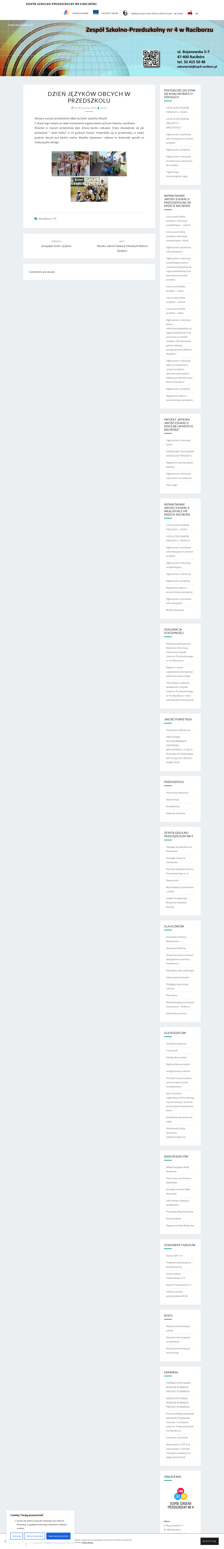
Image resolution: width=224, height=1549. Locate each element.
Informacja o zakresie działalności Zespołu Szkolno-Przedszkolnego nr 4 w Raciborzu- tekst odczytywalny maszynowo (180, 691)
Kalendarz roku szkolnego (180, 970)
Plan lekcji (171, 995)
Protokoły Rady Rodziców (179, 1211)
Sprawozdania (173, 1218)
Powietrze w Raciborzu (178, 730)
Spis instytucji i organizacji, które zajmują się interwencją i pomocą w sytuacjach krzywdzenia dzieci (180, 1102)
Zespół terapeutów (176, 1043)
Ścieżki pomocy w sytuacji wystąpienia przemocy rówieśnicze (179, 959)
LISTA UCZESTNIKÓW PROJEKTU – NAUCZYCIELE (177, 123)
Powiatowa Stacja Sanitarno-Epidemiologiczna (175, 1132)
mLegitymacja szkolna (178, 1071)
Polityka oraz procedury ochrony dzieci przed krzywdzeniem (178, 1082)
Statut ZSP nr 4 (174, 1255)
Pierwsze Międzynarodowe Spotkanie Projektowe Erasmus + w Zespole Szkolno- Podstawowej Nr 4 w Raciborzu (180, 1422)
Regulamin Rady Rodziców (180, 1225)
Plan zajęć (171, 484)
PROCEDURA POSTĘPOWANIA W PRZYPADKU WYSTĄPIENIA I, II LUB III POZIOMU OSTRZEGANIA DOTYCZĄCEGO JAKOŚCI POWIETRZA (179, 749)
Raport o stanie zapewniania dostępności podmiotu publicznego (179, 671)
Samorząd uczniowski (177, 977)
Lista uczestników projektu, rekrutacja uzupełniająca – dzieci (177, 236)
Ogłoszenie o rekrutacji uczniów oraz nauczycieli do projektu (179, 160)
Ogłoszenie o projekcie (178, 149)
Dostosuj (17, 1536)
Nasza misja (172, 799)
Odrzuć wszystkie (34, 1536)
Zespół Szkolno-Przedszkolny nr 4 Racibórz (61, 4)
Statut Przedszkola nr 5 (178, 1284)
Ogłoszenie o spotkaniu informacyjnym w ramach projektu (179, 138)
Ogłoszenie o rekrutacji (178, 573)
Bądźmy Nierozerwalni (178, 1064)
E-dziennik (171, 1050)
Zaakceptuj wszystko (58, 1536)
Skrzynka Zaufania (176, 948)
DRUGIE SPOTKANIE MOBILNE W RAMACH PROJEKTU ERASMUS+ (178, 1402)
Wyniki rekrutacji (175, 609)
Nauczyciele (172, 880)
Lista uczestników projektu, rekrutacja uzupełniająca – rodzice (178, 221)
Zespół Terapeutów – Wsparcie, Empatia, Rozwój (177, 902)
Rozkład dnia (173, 806)
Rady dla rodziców (175, 813)
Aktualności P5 (47, 218)
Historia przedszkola (177, 792)
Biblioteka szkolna (176, 1013)
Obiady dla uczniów (176, 1057)
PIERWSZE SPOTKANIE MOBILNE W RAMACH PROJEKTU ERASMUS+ (178, 1387)
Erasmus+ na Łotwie (177, 1437)
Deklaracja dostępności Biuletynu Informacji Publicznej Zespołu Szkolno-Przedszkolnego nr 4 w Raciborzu (179, 652)
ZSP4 (103, 108)
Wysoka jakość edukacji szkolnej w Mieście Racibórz (122, 246)
